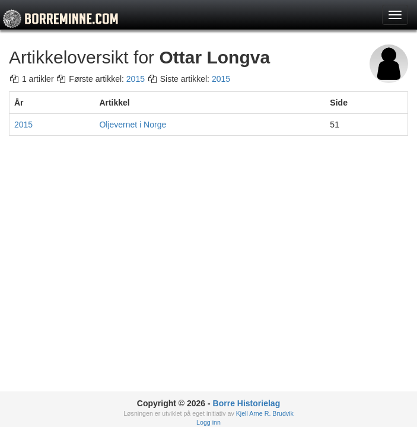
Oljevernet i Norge (132, 124)
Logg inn (208, 422)
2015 (135, 79)
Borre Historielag (247, 403)
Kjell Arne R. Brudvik (265, 413)
